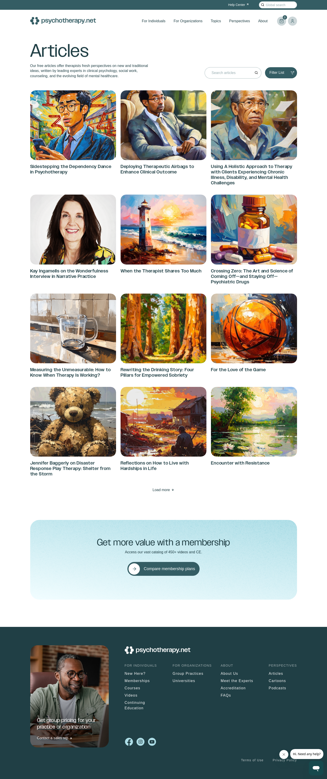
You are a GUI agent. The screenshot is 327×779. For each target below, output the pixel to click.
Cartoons (277, 681)
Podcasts (277, 688)
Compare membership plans (169, 568)
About (263, 21)
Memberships (137, 681)
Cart (281, 19)
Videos (131, 695)
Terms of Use (252, 760)
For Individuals (154, 21)
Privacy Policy (285, 760)
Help (238, 5)
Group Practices (188, 673)
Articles (276, 673)
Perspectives (239, 21)
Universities (184, 681)
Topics (216, 21)
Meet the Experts (237, 681)
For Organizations (188, 21)
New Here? (135, 673)
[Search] (263, 5)
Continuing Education (135, 705)
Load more (161, 490)
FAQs (226, 695)
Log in (292, 21)
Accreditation (233, 688)
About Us (229, 673)
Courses (132, 688)
